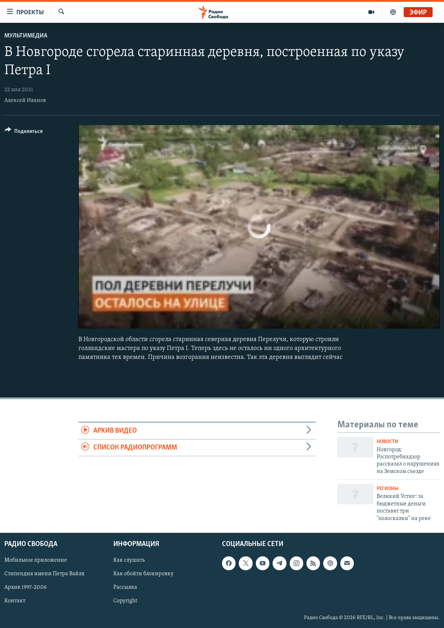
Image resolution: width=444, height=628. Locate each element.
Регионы (387, 488)
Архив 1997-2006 (25, 587)
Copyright (125, 601)
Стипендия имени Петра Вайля (44, 574)
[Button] (24, 132)
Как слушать (129, 560)
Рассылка (125, 587)
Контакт (14, 601)
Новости (387, 441)
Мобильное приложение (35, 560)
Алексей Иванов (25, 100)
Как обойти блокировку (143, 574)
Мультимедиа (25, 35)
